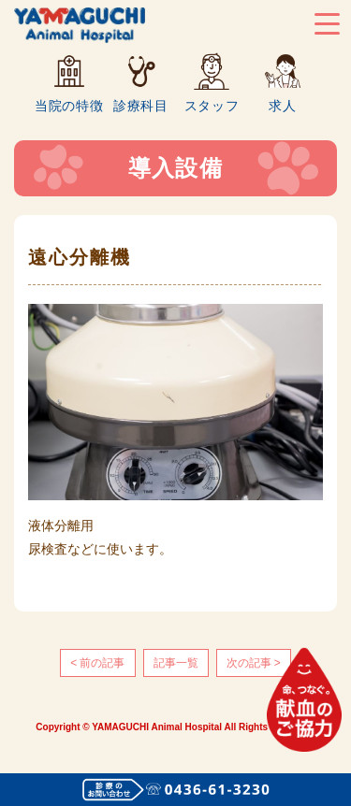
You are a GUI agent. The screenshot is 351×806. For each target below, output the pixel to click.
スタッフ (212, 105)
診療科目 (140, 105)
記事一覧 (176, 662)
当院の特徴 (69, 105)
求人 (282, 105)
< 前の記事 (97, 662)
